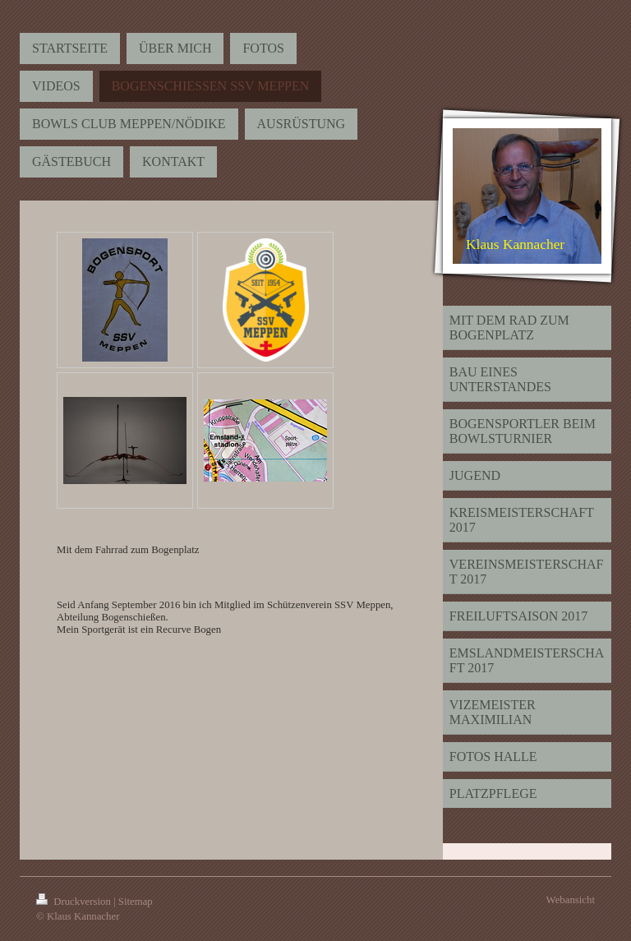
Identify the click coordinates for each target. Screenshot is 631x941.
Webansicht (570, 900)
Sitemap (135, 901)
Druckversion (74, 901)
